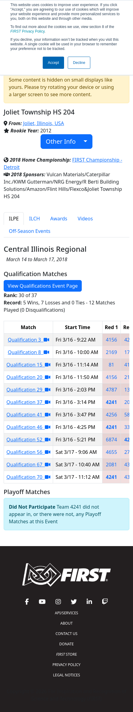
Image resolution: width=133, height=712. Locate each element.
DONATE (66, 644)
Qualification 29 (28, 389)
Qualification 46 (28, 427)
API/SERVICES (66, 613)
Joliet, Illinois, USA (43, 123)
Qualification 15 (28, 364)
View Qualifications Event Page (43, 285)
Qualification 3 (28, 339)
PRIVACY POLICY (66, 664)
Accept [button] (53, 63)
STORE (66, 654)
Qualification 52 (28, 439)
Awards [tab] (58, 218)
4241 (111, 402)
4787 (111, 389)
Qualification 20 (28, 377)
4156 (111, 339)
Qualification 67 (28, 464)
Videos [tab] (85, 218)
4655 (111, 452)
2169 (111, 352)
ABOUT (66, 623)
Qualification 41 (28, 414)
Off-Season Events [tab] (29, 231)
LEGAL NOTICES (66, 675)
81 (111, 364)
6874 (111, 439)
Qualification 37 (28, 402)
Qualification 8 (28, 352)
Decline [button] (79, 63)
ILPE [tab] (14, 218)
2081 (111, 464)
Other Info (64, 141)
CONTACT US (66, 633)
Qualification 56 (28, 452)
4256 (111, 414)
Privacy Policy (27, 31)
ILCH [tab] (34, 218)
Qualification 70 (28, 477)
